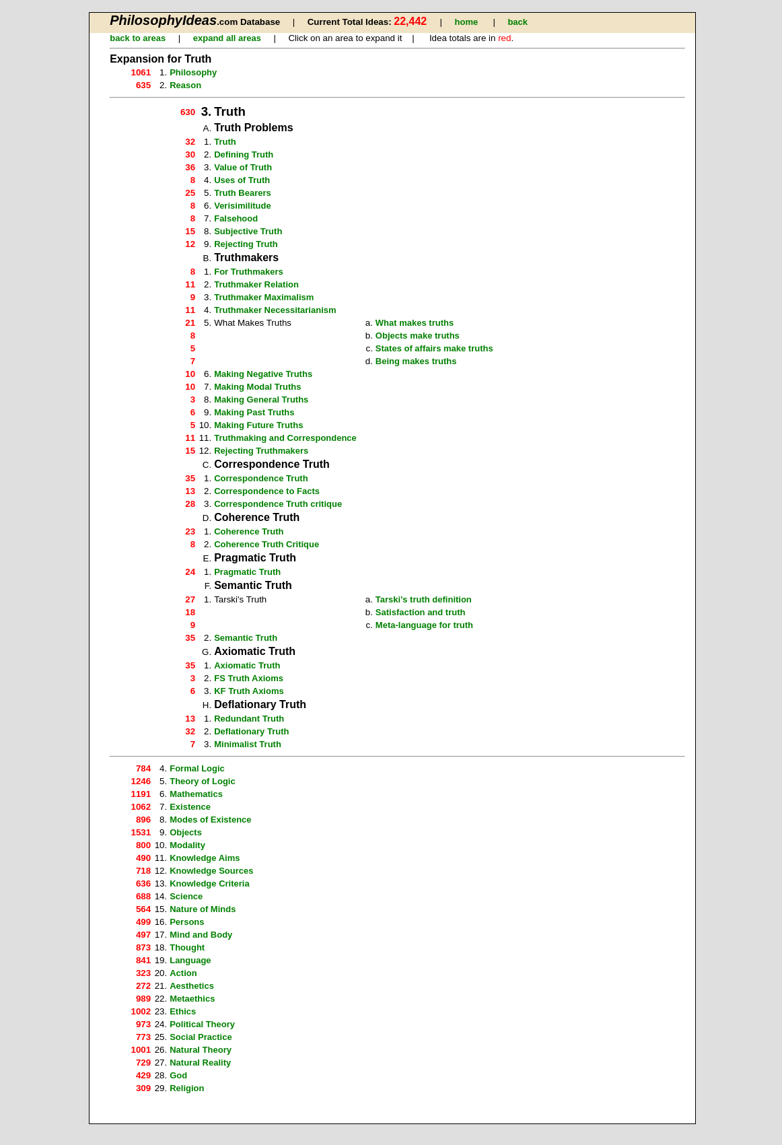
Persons (187, 922)
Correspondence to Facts (267, 491)
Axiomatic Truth (247, 665)
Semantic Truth (245, 638)
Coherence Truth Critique (266, 544)
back (517, 22)
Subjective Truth (248, 231)
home (466, 22)
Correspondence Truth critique (278, 504)
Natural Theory (201, 1050)
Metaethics (192, 999)
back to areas (138, 38)
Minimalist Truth (247, 744)
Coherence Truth (248, 531)
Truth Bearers (242, 193)
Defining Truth (243, 154)
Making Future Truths (258, 425)
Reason (185, 85)
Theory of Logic (203, 781)
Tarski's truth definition (424, 599)
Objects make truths (418, 336)
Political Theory (202, 1024)
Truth (225, 142)
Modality (187, 845)
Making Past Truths (254, 412)
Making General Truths (261, 399)
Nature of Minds (203, 909)
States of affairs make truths (434, 348)
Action (183, 973)
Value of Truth (243, 167)
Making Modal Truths (257, 387)
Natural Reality (200, 1062)
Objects (186, 832)
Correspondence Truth (261, 478)
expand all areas (227, 38)
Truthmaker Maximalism (264, 297)
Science (186, 896)
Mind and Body (201, 935)
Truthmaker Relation (256, 284)
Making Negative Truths (263, 374)
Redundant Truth (249, 719)
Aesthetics (192, 986)
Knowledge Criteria (209, 883)
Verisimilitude (242, 206)
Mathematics (196, 794)
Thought (187, 947)
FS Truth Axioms (248, 678)
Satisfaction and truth (421, 612)
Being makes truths (416, 361)
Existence (190, 807)
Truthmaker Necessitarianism (275, 310)
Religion (187, 1088)
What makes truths (415, 323)
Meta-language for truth (424, 625)
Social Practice (201, 1037)
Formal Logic (197, 768)
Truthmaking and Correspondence (285, 438)
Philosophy (193, 72)
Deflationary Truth (251, 731)
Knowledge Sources (211, 871)
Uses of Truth (242, 180)
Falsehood (236, 218)
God (178, 1075)
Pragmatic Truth (247, 572)
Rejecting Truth (246, 244)
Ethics (183, 1011)
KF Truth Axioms (249, 691)
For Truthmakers (248, 272)
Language (190, 960)
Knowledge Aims (205, 858)
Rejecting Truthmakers (261, 451)
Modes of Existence (210, 819)
